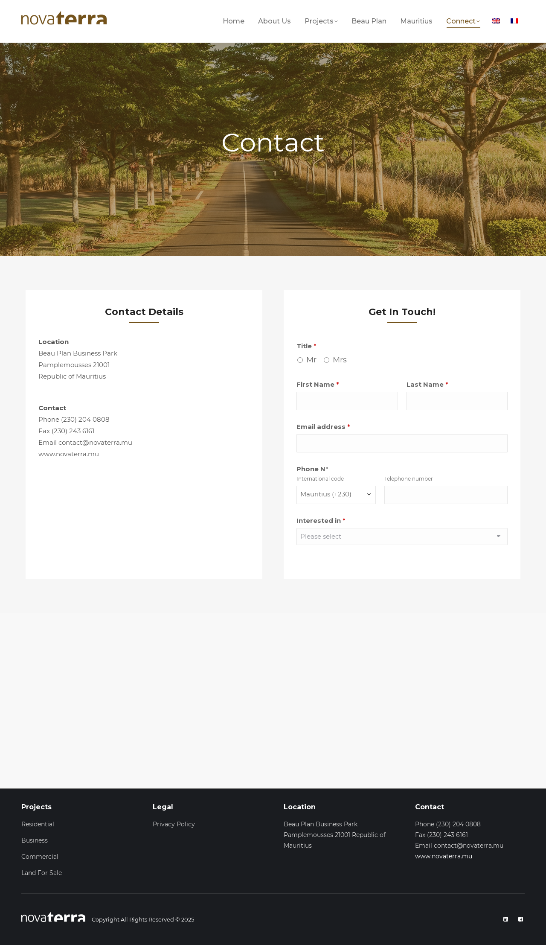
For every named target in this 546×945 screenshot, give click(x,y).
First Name (317, 384)
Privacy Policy (174, 824)
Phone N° (312, 469)
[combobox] (336, 495)
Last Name (427, 384)
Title (306, 346)
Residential (37, 824)
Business (34, 840)
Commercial (39, 856)
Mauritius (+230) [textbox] (325, 494)
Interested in (320, 520)
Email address (323, 427)
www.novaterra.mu (443, 856)
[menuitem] (497, 20)
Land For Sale (41, 873)
